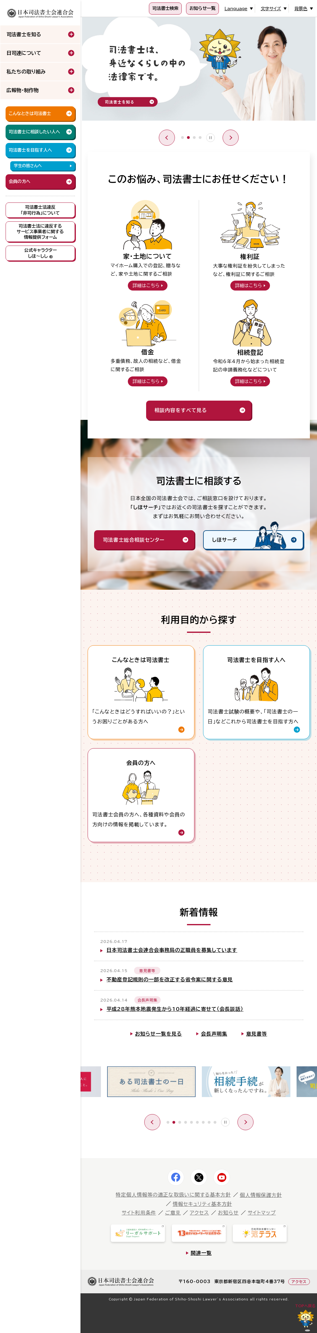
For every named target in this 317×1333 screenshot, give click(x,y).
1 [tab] (182, 137)
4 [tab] (200, 137)
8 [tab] (209, 1122)
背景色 (300, 9)
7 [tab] (203, 1122)
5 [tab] (191, 1122)
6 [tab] (197, 1122)
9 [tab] (215, 1122)
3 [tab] (194, 137)
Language (235, 9)
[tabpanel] (198, 70)
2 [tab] (188, 137)
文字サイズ (271, 9)
